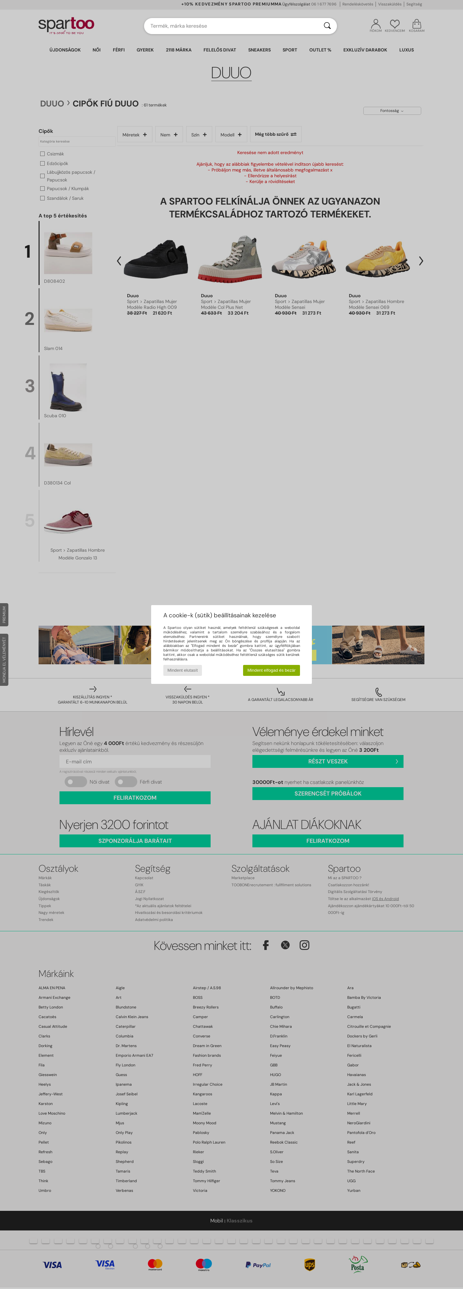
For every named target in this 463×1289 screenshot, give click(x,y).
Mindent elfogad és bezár (272, 670)
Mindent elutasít (183, 670)
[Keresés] (327, 26)
